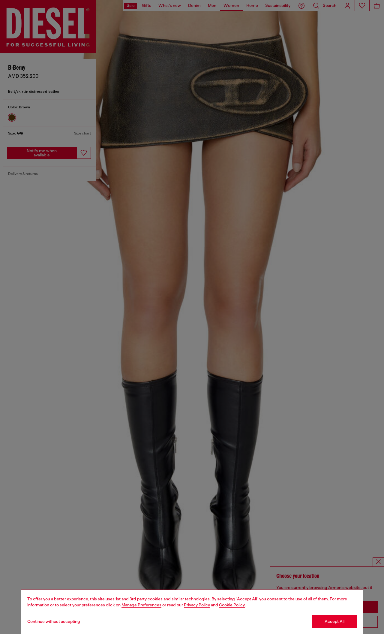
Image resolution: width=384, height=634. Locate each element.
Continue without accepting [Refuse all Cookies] (53, 621)
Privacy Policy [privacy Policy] (197, 604)
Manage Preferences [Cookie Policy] (141, 604)
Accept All (334, 621)
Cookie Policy (232, 604)
